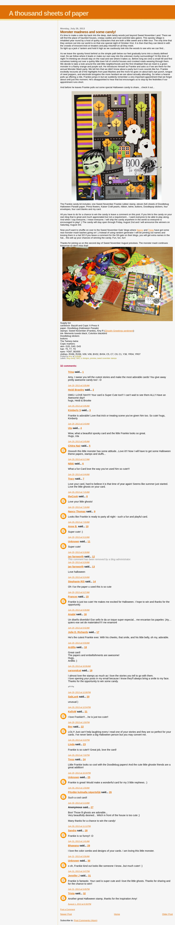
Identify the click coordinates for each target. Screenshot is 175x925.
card (78, 358)
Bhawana (73, 845)
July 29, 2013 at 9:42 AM (78, 628)
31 (89, 875)
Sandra (72, 830)
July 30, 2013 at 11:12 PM (79, 826)
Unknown (73, 541)
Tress (151, 230)
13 (93, 566)
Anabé (72, 614)
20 (88, 696)
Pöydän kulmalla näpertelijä (84, 792)
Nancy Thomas (77, 511)
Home (117, 914)
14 (94, 581)
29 (88, 845)
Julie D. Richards (78, 632)
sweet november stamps (107, 358)
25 (89, 777)
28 (86, 830)
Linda (71, 744)
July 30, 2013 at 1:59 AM (78, 788)
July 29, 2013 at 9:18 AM (78, 552)
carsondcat (74, 670)
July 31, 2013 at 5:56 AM (78, 856)
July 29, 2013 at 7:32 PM (79, 755)
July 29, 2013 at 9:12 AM (78, 537)
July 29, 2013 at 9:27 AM (78, 592)
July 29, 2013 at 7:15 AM (78, 492)
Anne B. (72, 526)
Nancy (140, 230)
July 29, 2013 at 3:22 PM (79, 740)
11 (89, 541)
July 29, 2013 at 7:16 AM (78, 507)
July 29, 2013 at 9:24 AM (78, 562)
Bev (70, 726)
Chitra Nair (74, 445)
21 (86, 711)
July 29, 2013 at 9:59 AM (78, 643)
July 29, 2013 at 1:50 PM (79, 722)
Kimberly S (74, 410)
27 (92, 807)
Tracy (71, 478)
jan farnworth (76, 556)
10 (87, 526)
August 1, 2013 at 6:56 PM (79, 904)
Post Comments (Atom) (85, 920)
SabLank (73, 696)
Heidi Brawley (76, 389)
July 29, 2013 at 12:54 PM (79, 707)
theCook (73, 496)
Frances (72, 596)
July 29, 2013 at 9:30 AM (78, 610)
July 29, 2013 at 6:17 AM (78, 459)
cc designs (85, 358)
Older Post (167, 914)
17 (97, 632)
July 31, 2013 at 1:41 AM (78, 841)
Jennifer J (74, 875)
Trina (71, 372)
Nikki (71, 463)
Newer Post (66, 914)
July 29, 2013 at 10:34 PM (79, 773)
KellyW (72, 711)
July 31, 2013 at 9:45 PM (79, 889)
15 (87, 596)
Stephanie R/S (76, 581)
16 (85, 614)
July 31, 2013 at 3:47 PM (79, 871)
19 (91, 670)
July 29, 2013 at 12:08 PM (79, 692)
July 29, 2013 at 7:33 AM (78, 522)
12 (93, 556)
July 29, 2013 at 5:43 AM (78, 424)
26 (110, 792)
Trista (71, 893)
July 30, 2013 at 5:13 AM (78, 803)
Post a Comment (67, 909)
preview (93, 358)
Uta (70, 428)
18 (85, 647)
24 (84, 759)
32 (84, 893)
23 (84, 744)
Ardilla (72, 647)
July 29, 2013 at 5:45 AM (78, 441)
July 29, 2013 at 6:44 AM (78, 474)
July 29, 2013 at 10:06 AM (79, 666)
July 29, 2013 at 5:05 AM (78, 385)
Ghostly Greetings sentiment (119, 330)
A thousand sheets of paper (48, 13)
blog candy (71, 358)
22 (82, 726)
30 (89, 860)
